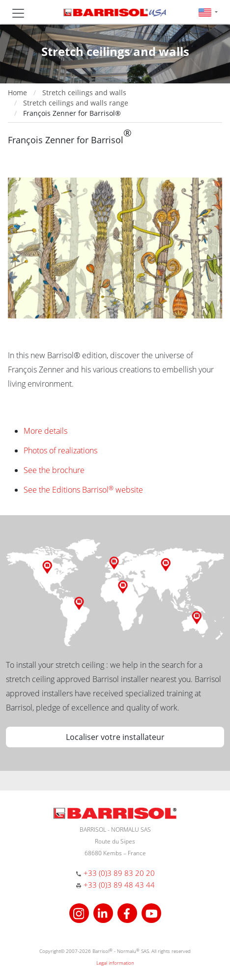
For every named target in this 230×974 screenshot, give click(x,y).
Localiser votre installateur (115, 737)
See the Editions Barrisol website (83, 489)
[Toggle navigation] (18, 13)
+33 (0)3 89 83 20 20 (119, 873)
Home (17, 92)
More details (45, 430)
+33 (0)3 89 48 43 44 (119, 885)
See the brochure (54, 470)
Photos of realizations (60, 450)
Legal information (115, 962)
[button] (208, 12)
